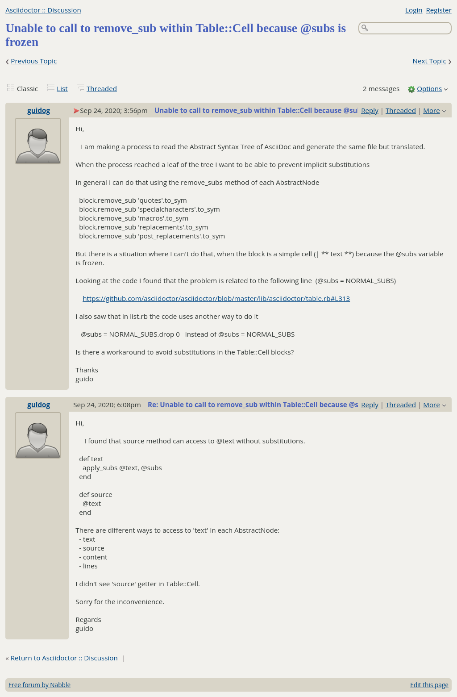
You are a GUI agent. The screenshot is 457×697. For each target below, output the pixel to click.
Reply (369, 110)
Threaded (102, 88)
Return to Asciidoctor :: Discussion (64, 657)
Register (438, 9)
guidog (38, 110)
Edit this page (429, 684)
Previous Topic (34, 60)
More (431, 110)
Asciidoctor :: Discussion (43, 9)
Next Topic (429, 60)
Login (413, 9)
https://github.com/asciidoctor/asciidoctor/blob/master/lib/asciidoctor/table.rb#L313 (216, 298)
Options (429, 88)
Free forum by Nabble (39, 684)
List (62, 88)
